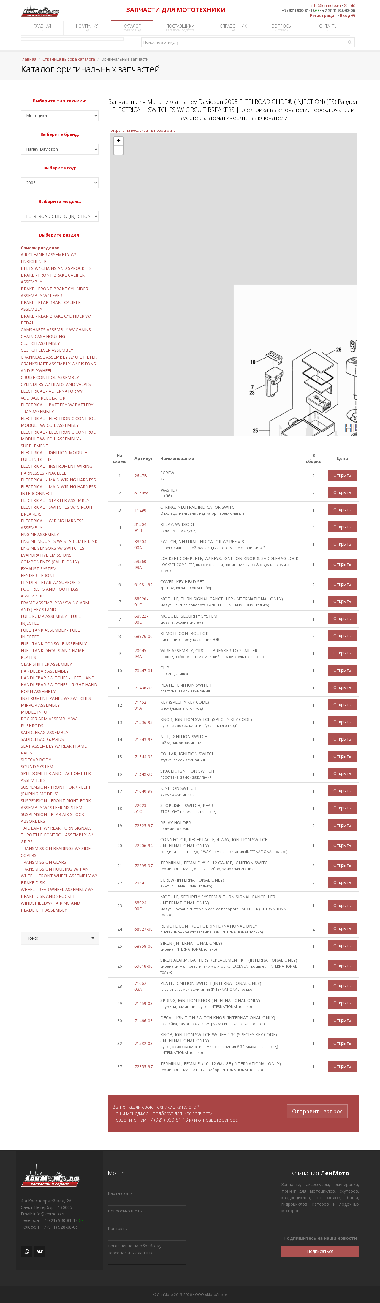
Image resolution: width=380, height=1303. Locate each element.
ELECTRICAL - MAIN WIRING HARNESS (58, 480)
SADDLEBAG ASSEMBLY (44, 732)
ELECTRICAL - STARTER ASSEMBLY (55, 500)
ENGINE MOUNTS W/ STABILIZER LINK (59, 541)
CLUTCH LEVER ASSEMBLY (47, 350)
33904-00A (141, 544)
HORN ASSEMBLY (38, 691)
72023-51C (141, 808)
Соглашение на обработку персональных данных (135, 1249)
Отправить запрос (317, 1110)
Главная (28, 59)
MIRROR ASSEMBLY (40, 705)
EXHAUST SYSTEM (38, 568)
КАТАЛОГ (132, 28)
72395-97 (143, 865)
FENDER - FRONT (38, 575)
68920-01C (141, 602)
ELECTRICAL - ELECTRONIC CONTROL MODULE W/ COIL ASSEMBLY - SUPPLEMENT (58, 438)
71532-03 (143, 1043)
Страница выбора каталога (68, 59)
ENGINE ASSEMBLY (40, 534)
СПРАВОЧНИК (233, 27)
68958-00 (143, 946)
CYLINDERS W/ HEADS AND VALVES (56, 384)
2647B (140, 475)
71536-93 (143, 722)
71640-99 (143, 791)
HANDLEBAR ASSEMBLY (45, 671)
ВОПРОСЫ (282, 28)
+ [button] (119, 141)
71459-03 (143, 1003)
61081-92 (143, 584)
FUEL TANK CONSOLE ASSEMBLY (54, 643)
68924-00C (141, 906)
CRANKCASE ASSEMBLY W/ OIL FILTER (59, 357)
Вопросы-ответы (125, 1211)
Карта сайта (120, 1193)
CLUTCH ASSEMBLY (40, 343)
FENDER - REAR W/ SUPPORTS (51, 582)
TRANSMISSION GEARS (43, 862)
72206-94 (143, 845)
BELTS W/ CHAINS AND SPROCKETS (56, 268)
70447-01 (143, 670)
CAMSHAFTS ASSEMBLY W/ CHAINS (56, 329)
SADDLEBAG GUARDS (42, 739)
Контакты (118, 1228)
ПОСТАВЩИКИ (180, 28)
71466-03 (143, 1020)
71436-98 (143, 688)
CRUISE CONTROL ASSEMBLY (50, 377)
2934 (139, 883)
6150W (141, 493)
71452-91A (141, 705)
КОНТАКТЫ (327, 28)
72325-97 (143, 825)
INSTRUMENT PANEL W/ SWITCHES (56, 698)
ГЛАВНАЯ (42, 28)
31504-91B (141, 527)
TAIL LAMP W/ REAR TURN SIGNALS (56, 828)
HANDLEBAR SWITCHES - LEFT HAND (58, 678)
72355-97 (143, 1066)
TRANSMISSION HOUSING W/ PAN (54, 869)
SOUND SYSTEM (37, 766)
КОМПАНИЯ (87, 27)
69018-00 (143, 966)
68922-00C (141, 619)
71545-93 (143, 774)
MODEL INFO (34, 712)
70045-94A (141, 653)
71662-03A (141, 986)
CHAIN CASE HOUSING (43, 336)
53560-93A (141, 564)
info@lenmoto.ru (326, 5)
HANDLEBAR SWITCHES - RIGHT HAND (59, 684)
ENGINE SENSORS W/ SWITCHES (52, 548)
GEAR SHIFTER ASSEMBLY (46, 664)
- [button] (118, 150)
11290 (140, 510)
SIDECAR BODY (36, 760)
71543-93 (143, 739)
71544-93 (143, 757)
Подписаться (320, 1251)
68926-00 (143, 636)
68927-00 (143, 929)
